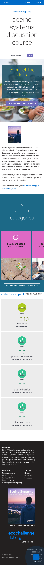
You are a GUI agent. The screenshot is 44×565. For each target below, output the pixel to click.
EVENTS (6, 2)
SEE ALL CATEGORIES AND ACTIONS (22, 286)
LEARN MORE (27, 542)
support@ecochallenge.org (12, 483)
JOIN (29, 55)
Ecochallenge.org (22, 11)
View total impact (34, 294)
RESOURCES (16, 55)
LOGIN (39, 2)
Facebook (28, 478)
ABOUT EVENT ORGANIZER (21, 525)
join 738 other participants (22, 103)
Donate (29, 2)
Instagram (28, 476)
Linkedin (27, 473)
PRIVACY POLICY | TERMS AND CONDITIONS (34, 552)
